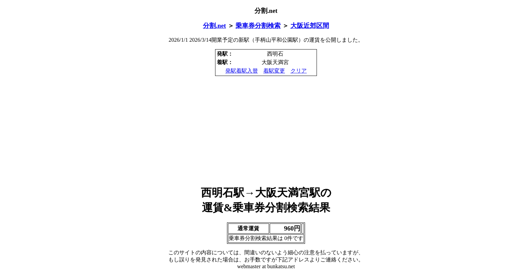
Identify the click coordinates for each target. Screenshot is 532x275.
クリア (298, 71)
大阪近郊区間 (309, 25)
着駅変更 (274, 71)
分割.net (214, 25)
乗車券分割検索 (258, 25)
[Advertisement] (266, 130)
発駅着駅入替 (241, 71)
